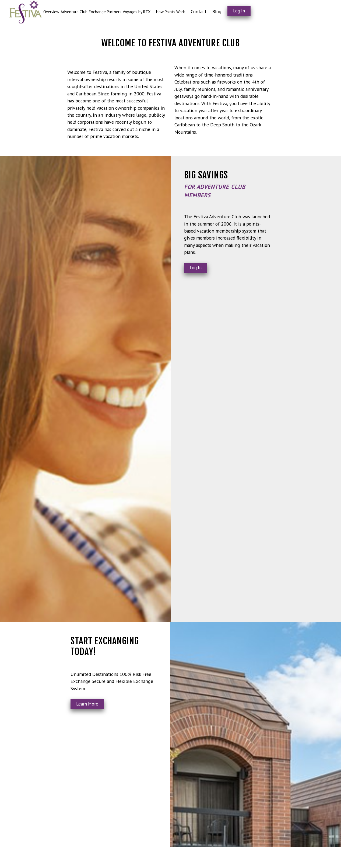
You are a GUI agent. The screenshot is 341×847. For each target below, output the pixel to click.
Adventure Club (74, 11)
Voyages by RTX (136, 11)
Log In (239, 11)
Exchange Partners (105, 11)
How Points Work (170, 11)
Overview (51, 11)
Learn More (87, 704)
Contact (198, 11)
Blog (217, 11)
